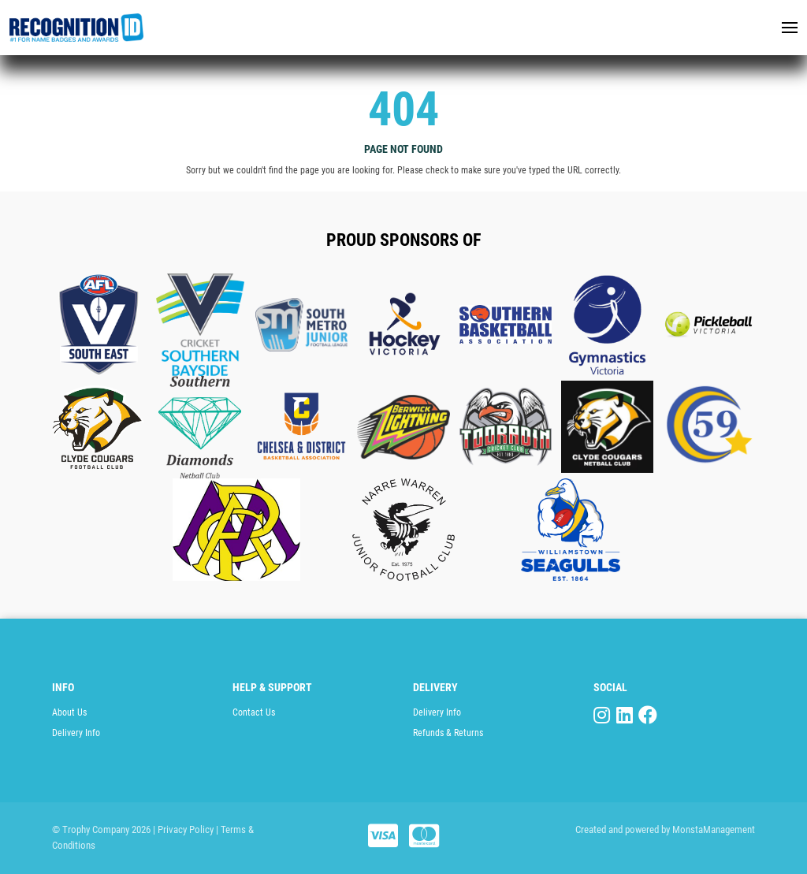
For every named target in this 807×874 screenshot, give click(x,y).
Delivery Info (76, 732)
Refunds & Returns (448, 732)
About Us (69, 712)
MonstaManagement (713, 829)
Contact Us (253, 712)
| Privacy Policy (183, 829)
